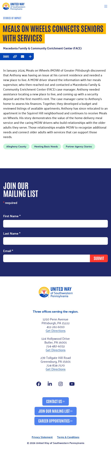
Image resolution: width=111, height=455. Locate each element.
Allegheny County (16, 146)
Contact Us (54, 401)
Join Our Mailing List (54, 410)
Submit (99, 258)
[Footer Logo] (55, 292)
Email (8, 251)
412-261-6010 (56, 326)
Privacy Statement (42, 437)
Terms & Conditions (68, 437)
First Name (12, 216)
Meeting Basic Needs (46, 146)
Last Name (11, 234)
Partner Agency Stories (79, 146)
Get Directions (55, 330)
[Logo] (13, 6)
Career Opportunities (54, 420)
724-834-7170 (55, 365)
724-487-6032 (55, 346)
